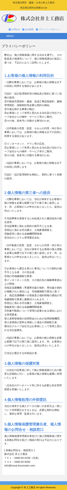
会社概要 (29, 29)
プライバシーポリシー (49, 29)
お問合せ (15, 29)
